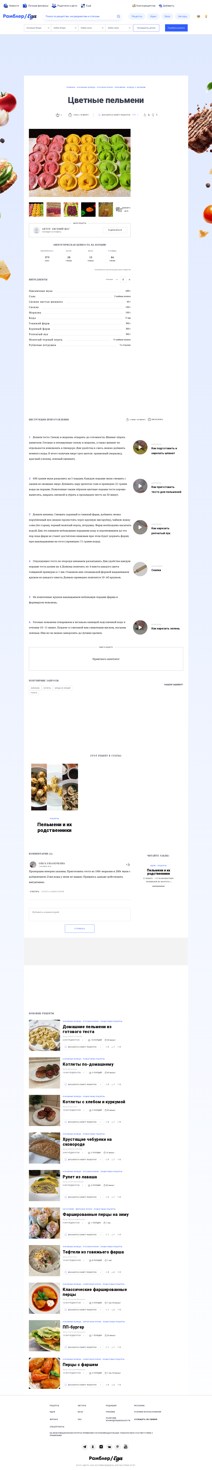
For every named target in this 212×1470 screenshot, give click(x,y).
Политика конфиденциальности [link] (118, 1419)
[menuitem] (11, 5)
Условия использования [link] (147, 1412)
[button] (155, 419)
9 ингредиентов (73, 1185)
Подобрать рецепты (176, 28)
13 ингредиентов (74, 1335)
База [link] (80, 1412)
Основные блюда (38, 28)
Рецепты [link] (54, 1406)
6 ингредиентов (73, 1040)
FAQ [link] (80, 1419)
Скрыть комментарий (52, 892)
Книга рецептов (143, 5)
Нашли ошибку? (173, 685)
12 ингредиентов (74, 1373)
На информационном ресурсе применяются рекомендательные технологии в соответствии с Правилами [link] (101, 1434)
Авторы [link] (82, 1406)
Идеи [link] (52, 1412)
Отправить (79, 929)
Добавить (166, 5)
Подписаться (115, 230)
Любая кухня (92, 28)
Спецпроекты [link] (57, 1427)
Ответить (34, 892)
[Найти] (118, 16)
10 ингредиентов (74, 1073)
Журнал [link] (54, 1419)
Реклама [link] (110, 1412)
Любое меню (119, 28)
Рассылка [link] (139, 1406)
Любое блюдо (65, 28)
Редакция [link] (111, 1406)
